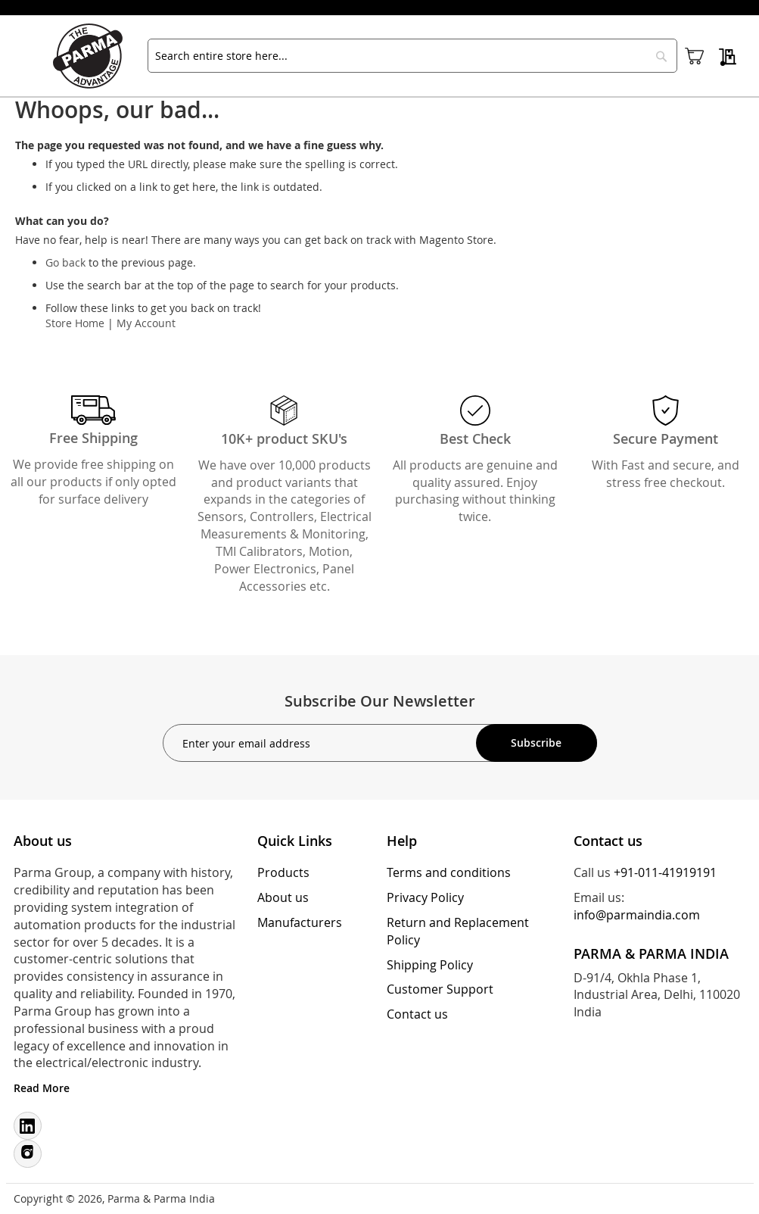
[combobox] (412, 56)
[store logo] (94, 56)
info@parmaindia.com (637, 915)
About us (283, 897)
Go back (65, 262)
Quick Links (294, 841)
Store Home (74, 323)
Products (283, 872)
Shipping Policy (430, 965)
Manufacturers (299, 922)
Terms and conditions (449, 872)
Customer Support (440, 989)
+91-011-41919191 (665, 872)
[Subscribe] (536, 743)
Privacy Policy (425, 897)
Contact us (417, 1014)
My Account (146, 323)
